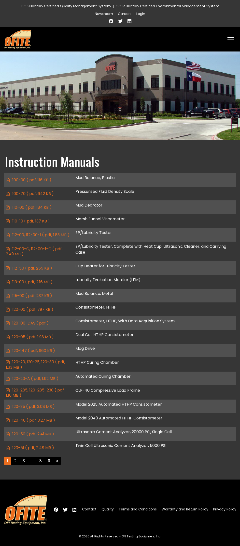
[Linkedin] (129, 21)
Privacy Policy (224, 509)
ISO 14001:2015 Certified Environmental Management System (167, 6)
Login (140, 13)
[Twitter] (120, 21)
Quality (107, 509)
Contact (89, 509)
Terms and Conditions (138, 509)
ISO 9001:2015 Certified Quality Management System (66, 6)
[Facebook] (111, 21)
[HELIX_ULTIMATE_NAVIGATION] (230, 39)
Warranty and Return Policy (185, 509)
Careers (124, 13)
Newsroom (104, 13)
